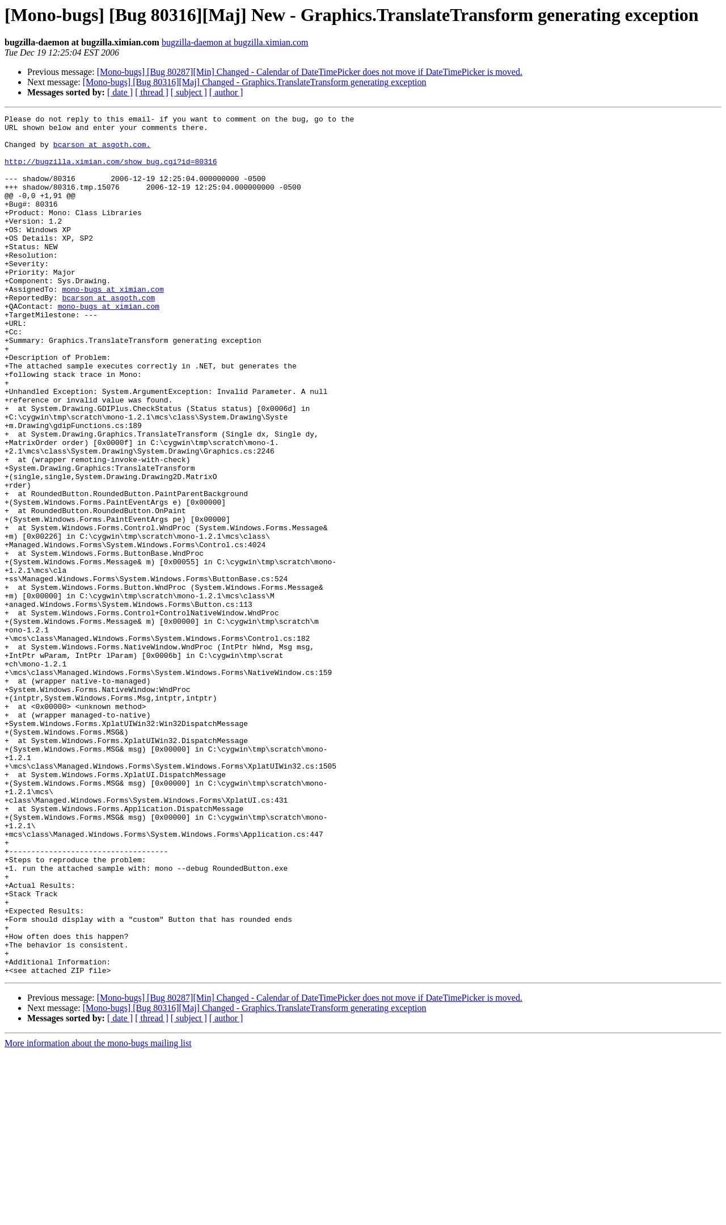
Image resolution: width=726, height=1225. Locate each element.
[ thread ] (151, 92)
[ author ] (226, 92)
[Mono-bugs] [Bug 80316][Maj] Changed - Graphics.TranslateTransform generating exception (255, 82)
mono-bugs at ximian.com (112, 325)
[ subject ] (189, 92)
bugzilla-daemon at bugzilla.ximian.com (235, 42)
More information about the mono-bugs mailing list (98, 1215)
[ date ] (120, 92)
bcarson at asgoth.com (108, 335)
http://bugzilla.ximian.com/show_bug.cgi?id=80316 (111, 171)
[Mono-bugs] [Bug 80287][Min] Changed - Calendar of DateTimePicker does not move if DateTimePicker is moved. (309, 72)
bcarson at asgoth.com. (102, 151)
